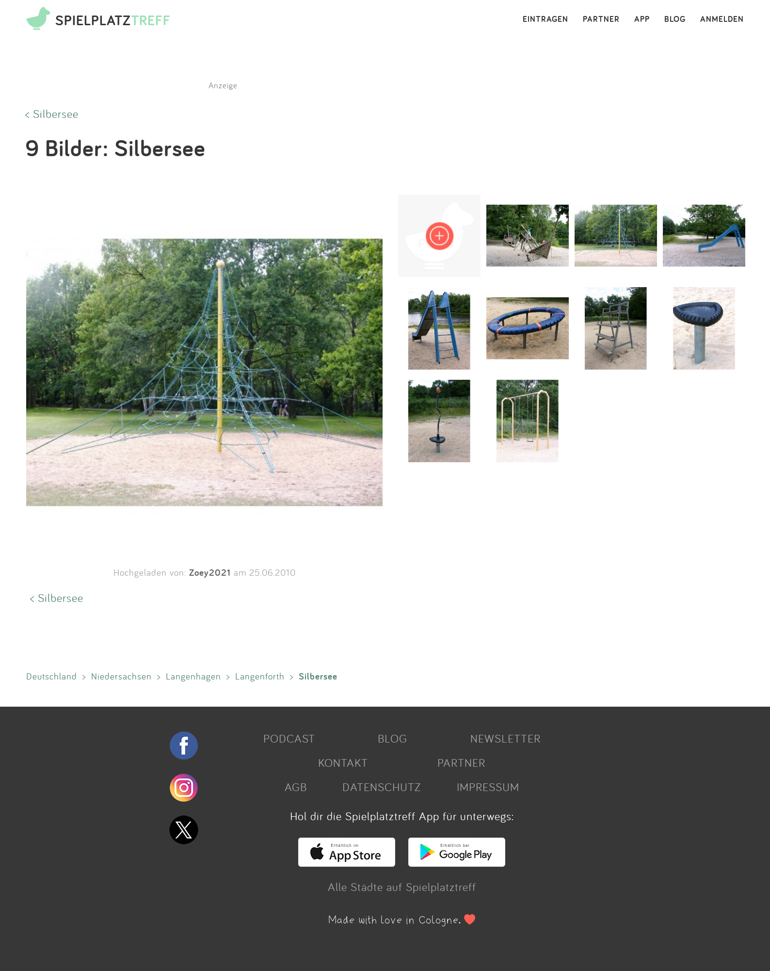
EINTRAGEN (545, 19)
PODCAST (289, 738)
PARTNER (601, 19)
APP (642, 19)
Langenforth (260, 676)
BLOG (675, 19)
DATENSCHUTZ (381, 786)
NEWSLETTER (505, 738)
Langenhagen (193, 676)
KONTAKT (343, 762)
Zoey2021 (210, 572)
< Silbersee (52, 113)
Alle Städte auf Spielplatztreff (402, 886)
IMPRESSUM (488, 786)
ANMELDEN (722, 19)
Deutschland (51, 676)
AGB (296, 786)
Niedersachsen (121, 676)
